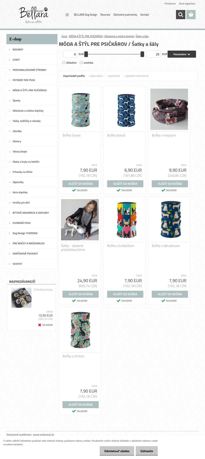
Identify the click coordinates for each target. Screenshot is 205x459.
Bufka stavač (116, 135)
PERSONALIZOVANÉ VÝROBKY (29, 70)
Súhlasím (146, 451)
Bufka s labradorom (166, 246)
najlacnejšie (96, 76)
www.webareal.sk (43, 434)
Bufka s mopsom (164, 135)
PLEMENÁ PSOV (22, 223)
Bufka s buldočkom (121, 246)
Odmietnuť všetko (115, 451)
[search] (180, 14)
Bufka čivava (72, 135)
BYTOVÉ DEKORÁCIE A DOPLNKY (31, 213)
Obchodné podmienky (125, 15)
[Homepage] (66, 14)
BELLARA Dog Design (85, 15)
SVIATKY (17, 264)
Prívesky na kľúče (22, 172)
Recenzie (105, 15)
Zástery (17, 141)
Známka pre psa (43, 290)
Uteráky (17, 131)
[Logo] (33, 15)
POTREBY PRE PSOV (24, 80)
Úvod (64, 36)
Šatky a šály (142, 36)
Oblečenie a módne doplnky (28, 111)
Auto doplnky (20, 192)
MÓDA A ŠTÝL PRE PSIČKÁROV (30, 90)
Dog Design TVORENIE (25, 233)
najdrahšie (114, 76)
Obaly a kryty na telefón (26, 162)
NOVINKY (18, 49)
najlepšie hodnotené (137, 76)
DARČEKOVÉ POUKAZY (25, 254)
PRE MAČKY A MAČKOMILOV (28, 243)
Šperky (16, 100)
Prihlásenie (170, 3)
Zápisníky (18, 182)
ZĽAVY (16, 60)
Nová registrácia (187, 3)
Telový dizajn (20, 151)
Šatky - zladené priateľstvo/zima (73, 248)
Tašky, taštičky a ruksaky (26, 121)
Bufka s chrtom (73, 356)
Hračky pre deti (21, 202)
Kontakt (144, 15)
